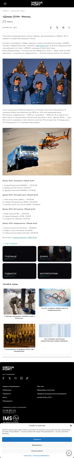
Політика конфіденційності (41, 455)
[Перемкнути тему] (68, 452)
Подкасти (7, 394)
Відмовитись (37, 445)
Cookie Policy (28, 455)
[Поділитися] (63, 27)
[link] (3, 378)
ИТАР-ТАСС (32, 237)
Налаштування (37, 451)
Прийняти (37, 439)
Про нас (40, 386)
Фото (5, 397)
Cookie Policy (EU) (44, 397)
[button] (71, 426)
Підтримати (7, 401)
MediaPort (6, 10)
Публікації (7, 390)
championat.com (20, 237)
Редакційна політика (45, 390)
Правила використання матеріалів (51, 394)
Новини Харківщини (11, 386)
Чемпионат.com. (42, 45)
